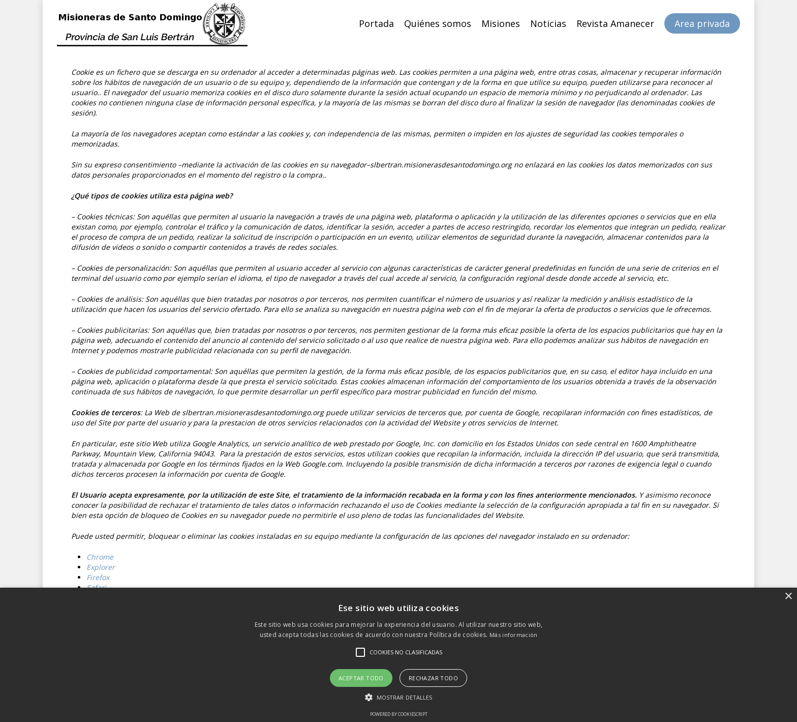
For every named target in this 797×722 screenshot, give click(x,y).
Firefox (97, 577)
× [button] (788, 596)
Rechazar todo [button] (433, 678)
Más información (513, 635)
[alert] (398, 655)
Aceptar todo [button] (361, 678)
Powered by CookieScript (398, 714)
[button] (399, 697)
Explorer (100, 567)
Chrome (99, 557)
